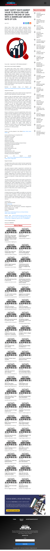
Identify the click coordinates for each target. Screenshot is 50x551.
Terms (14, 520)
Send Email (9, 204)
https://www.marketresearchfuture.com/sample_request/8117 (18, 88)
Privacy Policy (21, 521)
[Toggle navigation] (45, 3)
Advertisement (29, 520)
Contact (35, 520)
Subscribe (25, 545)
